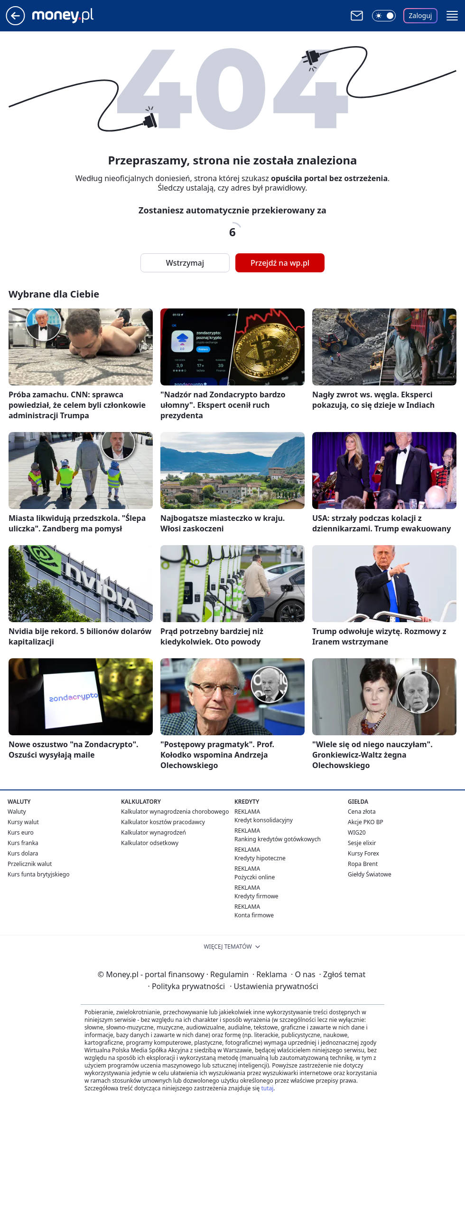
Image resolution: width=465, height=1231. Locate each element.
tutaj (267, 1088)
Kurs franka (23, 843)
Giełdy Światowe (369, 874)
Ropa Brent (363, 864)
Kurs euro (21, 832)
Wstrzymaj (185, 263)
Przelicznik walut (30, 864)
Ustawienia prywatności (274, 986)
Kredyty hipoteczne (260, 858)
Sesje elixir (362, 843)
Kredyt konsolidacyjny (263, 820)
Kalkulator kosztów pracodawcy (163, 822)
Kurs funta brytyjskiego (38, 874)
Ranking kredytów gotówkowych (277, 839)
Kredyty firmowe (256, 896)
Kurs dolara (23, 853)
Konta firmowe (254, 915)
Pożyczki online (254, 877)
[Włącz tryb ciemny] (384, 15)
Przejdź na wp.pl (280, 263)
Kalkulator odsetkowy (149, 843)
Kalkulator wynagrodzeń (153, 832)
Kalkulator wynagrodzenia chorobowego (175, 812)
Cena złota (362, 812)
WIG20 (357, 832)
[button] (452, 15)
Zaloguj (420, 15)
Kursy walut (23, 822)
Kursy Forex (363, 853)
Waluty (17, 812)
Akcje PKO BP (365, 822)
